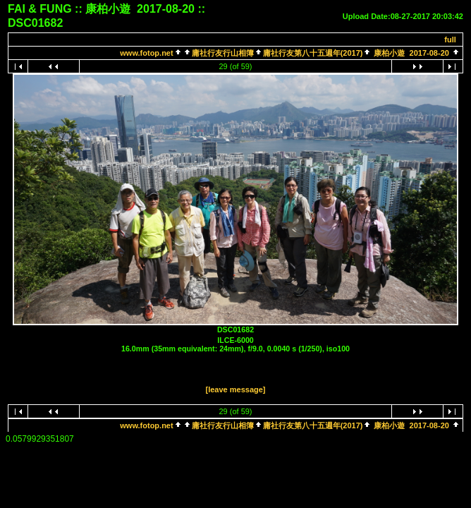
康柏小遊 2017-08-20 (411, 53)
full (450, 39)
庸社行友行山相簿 (223, 53)
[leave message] (236, 389)
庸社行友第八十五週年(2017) (313, 53)
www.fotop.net (146, 53)
